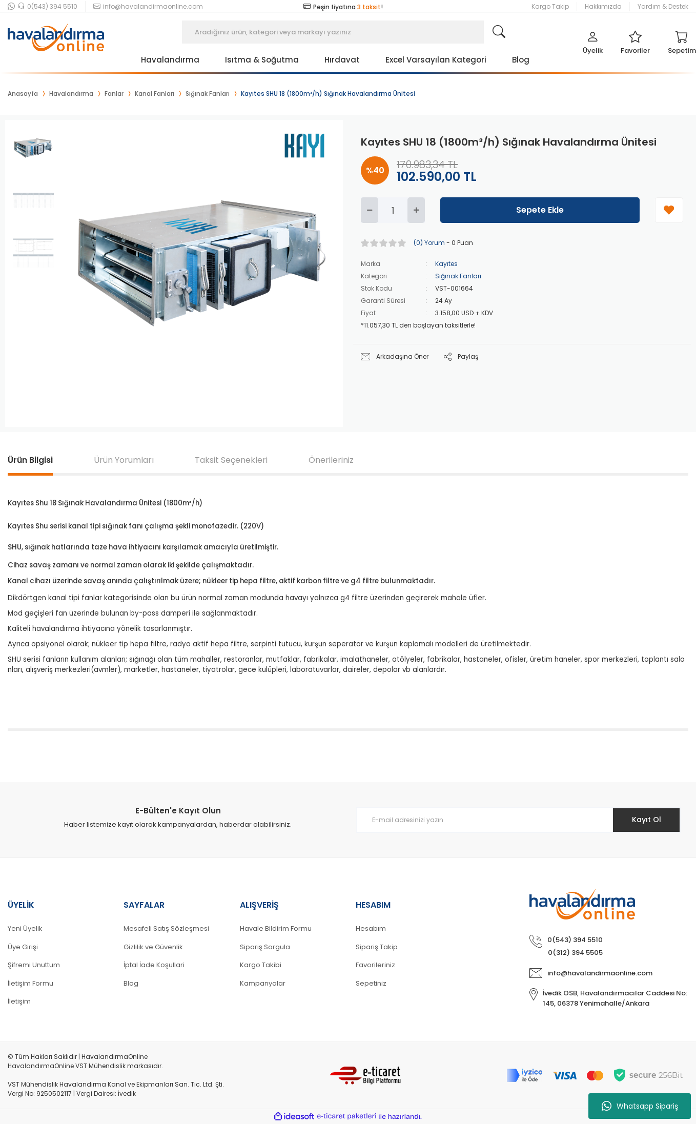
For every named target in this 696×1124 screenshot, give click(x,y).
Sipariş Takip (377, 947)
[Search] (348, 32)
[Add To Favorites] (669, 210)
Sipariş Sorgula (265, 947)
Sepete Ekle (540, 210)
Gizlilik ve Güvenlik (153, 947)
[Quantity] (392, 210)
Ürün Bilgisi (30, 460)
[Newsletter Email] (518, 820)
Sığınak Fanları (458, 276)
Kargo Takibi (260, 965)
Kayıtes (446, 263)
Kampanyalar (262, 983)
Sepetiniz (371, 983)
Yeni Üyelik (25, 928)
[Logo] (56, 32)
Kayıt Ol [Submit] (646, 819)
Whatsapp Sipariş (640, 1106)
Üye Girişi (23, 947)
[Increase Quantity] (416, 210)
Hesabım (371, 928)
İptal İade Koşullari (154, 965)
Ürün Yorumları (124, 460)
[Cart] (682, 45)
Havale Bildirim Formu (276, 928)
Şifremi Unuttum (34, 965)
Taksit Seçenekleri (231, 460)
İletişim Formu (30, 983)
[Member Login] (593, 45)
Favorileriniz (375, 965)
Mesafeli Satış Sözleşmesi (166, 928)
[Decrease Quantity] (369, 210)
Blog (131, 983)
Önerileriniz (331, 460)
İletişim (19, 1001)
